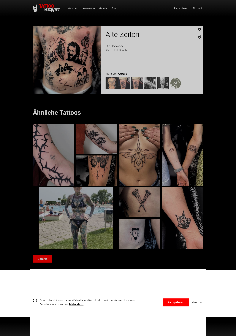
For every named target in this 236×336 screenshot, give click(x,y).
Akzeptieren (176, 302)
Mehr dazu (76, 304)
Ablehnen (197, 302)
